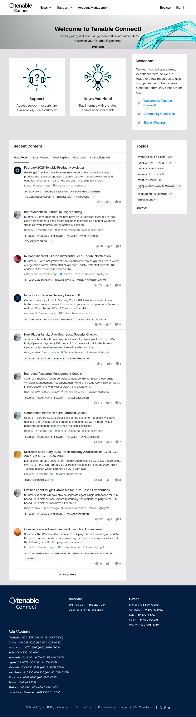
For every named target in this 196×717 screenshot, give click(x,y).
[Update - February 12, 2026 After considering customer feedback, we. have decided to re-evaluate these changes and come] (72, 422)
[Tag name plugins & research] (56, 192)
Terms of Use (84, 707)
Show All (142, 207)
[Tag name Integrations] (33, 192)
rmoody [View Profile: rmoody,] (28, 229)
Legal (124, 707)
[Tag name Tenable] (72, 236)
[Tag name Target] (164, 163)
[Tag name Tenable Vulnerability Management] (159, 187)
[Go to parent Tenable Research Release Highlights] (78, 230)
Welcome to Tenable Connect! (157, 103)
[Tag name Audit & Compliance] (37, 553)
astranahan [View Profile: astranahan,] (31, 274)
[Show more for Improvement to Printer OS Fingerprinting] (51, 241)
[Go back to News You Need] (98, 98)
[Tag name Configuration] (61, 553)
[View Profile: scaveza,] (17, 454)
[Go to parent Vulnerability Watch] (68, 474)
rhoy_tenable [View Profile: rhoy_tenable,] (32, 352)
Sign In (180, 7)
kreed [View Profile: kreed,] (27, 185)
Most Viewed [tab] (41, 157)
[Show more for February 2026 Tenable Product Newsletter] (93, 197)
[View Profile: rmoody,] (17, 215)
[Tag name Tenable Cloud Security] (39, 197)
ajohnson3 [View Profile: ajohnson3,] (30, 313)
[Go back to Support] (36, 98)
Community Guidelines (159, 113)
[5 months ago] (41, 186)
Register (166, 7)
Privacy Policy (107, 707)
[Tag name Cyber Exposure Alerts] (39, 480)
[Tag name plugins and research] (51, 236)
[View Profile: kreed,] (17, 170)
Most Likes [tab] (79, 157)
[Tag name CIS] (160, 174)
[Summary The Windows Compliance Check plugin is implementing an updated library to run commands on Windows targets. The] (72, 538)
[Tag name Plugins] (30, 236)
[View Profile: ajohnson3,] (17, 298)
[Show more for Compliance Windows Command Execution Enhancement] (39, 558)
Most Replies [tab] (61, 157)
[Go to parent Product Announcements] (68, 186)
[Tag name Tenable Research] (36, 241)
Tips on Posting (154, 122)
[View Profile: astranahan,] (17, 259)
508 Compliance (143, 707)
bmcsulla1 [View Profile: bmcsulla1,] (30, 547)
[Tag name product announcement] (85, 192)
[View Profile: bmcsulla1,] (17, 532)
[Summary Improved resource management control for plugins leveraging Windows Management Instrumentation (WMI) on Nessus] (72, 383)
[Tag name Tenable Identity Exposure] (73, 197)
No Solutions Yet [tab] (100, 157)
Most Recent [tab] (21, 157)
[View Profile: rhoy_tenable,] (17, 337)
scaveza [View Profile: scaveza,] (29, 473)
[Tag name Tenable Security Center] (92, 280)
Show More (67, 574)
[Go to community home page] (20, 7)
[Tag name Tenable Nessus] (89, 236)
